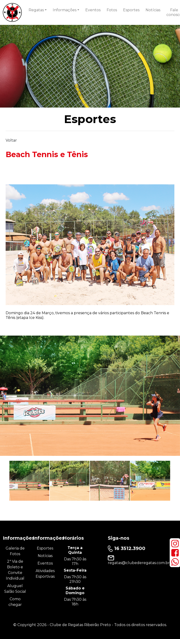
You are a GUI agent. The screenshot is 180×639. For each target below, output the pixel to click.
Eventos (93, 10)
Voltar (11, 140)
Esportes (131, 10)
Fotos (112, 10)
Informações (64, 10)
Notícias (153, 10)
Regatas (36, 10)
